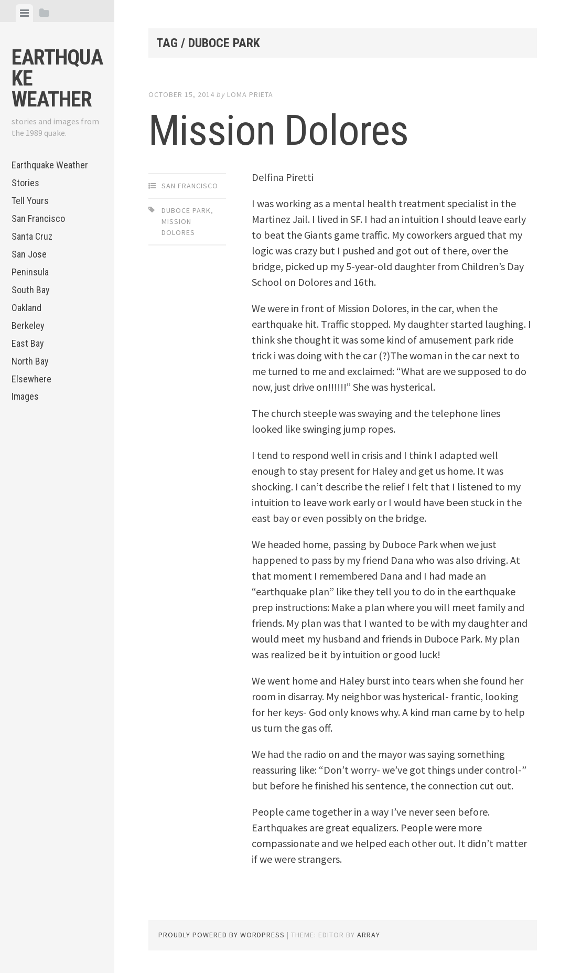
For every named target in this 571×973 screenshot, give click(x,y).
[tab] (24, 13)
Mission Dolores (278, 130)
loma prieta (250, 94)
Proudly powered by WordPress (221, 934)
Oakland (26, 307)
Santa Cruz (32, 236)
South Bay (31, 289)
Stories (25, 182)
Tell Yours (30, 200)
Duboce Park (186, 210)
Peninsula (30, 271)
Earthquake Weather (50, 164)
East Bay (28, 343)
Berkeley (28, 325)
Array (368, 934)
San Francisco (38, 218)
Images (25, 396)
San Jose (29, 254)
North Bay (30, 361)
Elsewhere (31, 378)
